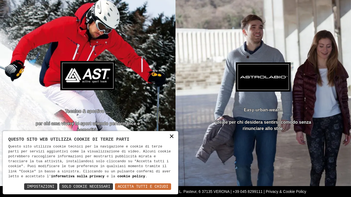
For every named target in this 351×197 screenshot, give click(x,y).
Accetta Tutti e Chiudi (143, 186)
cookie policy (131, 176)
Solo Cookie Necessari (86, 186)
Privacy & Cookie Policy (286, 191)
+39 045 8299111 (247, 191)
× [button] (171, 136)
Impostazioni (41, 186)
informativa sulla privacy (77, 176)
